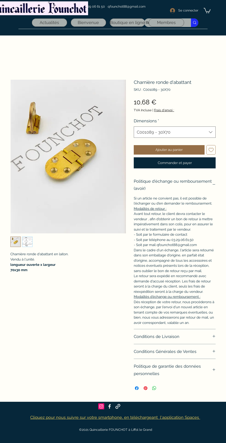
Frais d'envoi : (164, 110)
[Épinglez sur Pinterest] (145, 388)
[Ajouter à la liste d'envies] (211, 150)
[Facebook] (110, 406)
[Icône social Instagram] (101, 406)
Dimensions (146, 120)
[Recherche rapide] (194, 22)
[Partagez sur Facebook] (137, 388)
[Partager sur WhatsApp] (154, 388)
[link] (207, 10)
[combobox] (175, 132)
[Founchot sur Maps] (118, 406)
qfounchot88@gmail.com (127, 6)
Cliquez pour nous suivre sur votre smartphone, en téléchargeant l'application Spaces (115, 417)
